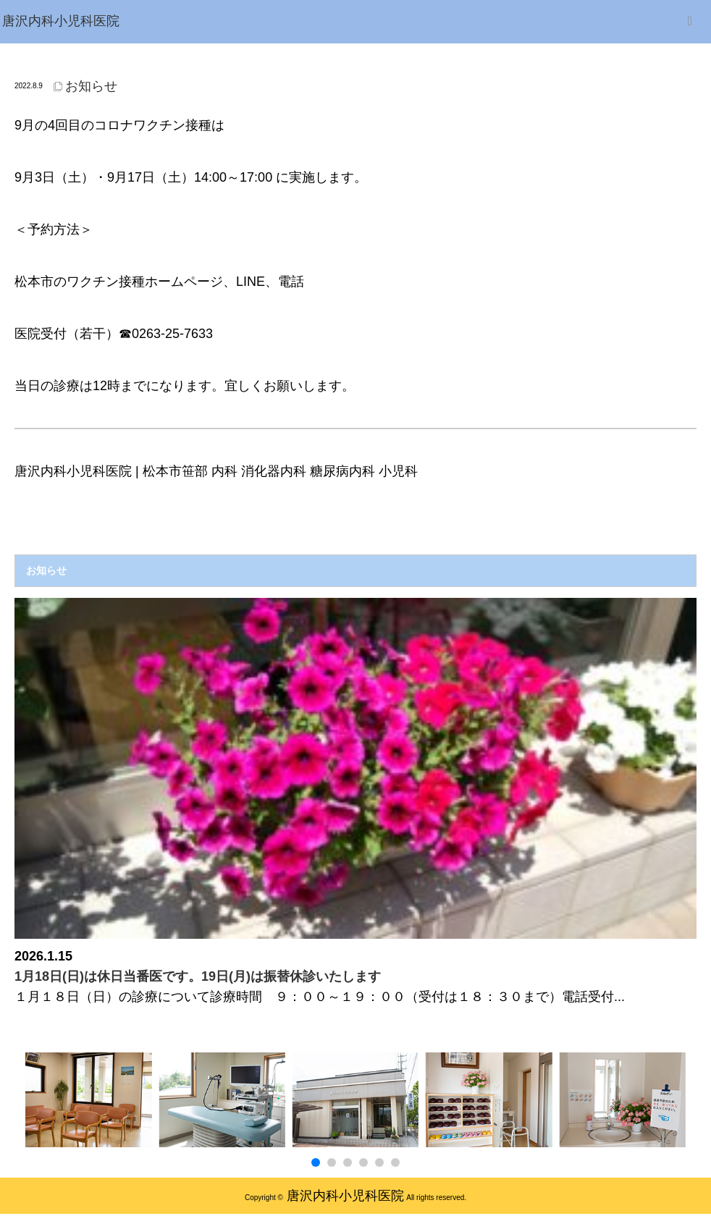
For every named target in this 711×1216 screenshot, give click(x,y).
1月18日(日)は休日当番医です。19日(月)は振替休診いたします (197, 976)
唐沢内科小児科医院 (345, 1195)
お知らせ (91, 86)
